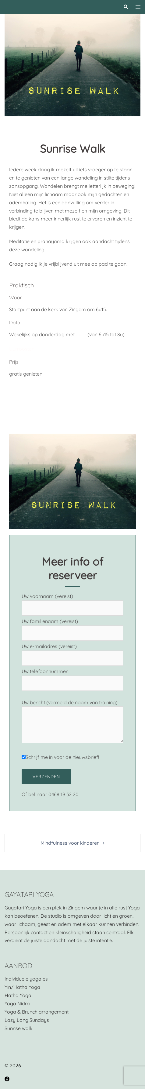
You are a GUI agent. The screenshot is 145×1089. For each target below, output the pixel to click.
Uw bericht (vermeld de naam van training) (72, 722)
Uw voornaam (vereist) (72, 602)
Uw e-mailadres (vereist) (72, 652)
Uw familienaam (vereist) (72, 627)
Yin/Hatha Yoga (22, 987)
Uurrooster (21, 349)
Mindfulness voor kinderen (70, 843)
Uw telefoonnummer (72, 677)
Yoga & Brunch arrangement (37, 1012)
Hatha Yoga (18, 995)
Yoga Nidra (17, 1003)
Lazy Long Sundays (27, 1020)
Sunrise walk (19, 1028)
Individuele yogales (26, 979)
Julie (81, 334)
